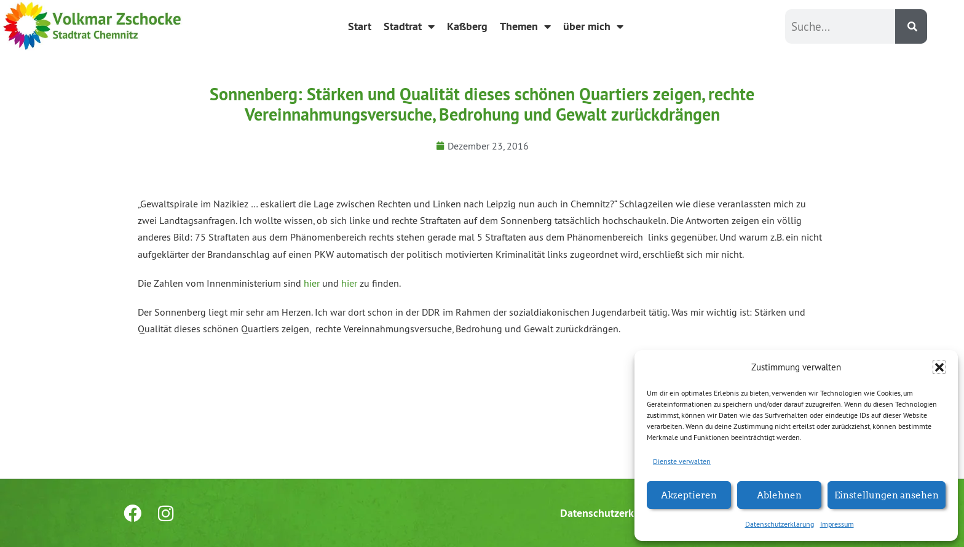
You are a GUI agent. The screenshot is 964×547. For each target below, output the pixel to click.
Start (359, 26)
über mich (593, 26)
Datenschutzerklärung (779, 524)
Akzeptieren (689, 494)
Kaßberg (467, 26)
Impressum (837, 524)
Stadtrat (409, 26)
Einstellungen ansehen (886, 494)
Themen (525, 26)
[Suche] (911, 26)
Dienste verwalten (682, 461)
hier (312, 283)
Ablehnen (779, 494)
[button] (939, 367)
